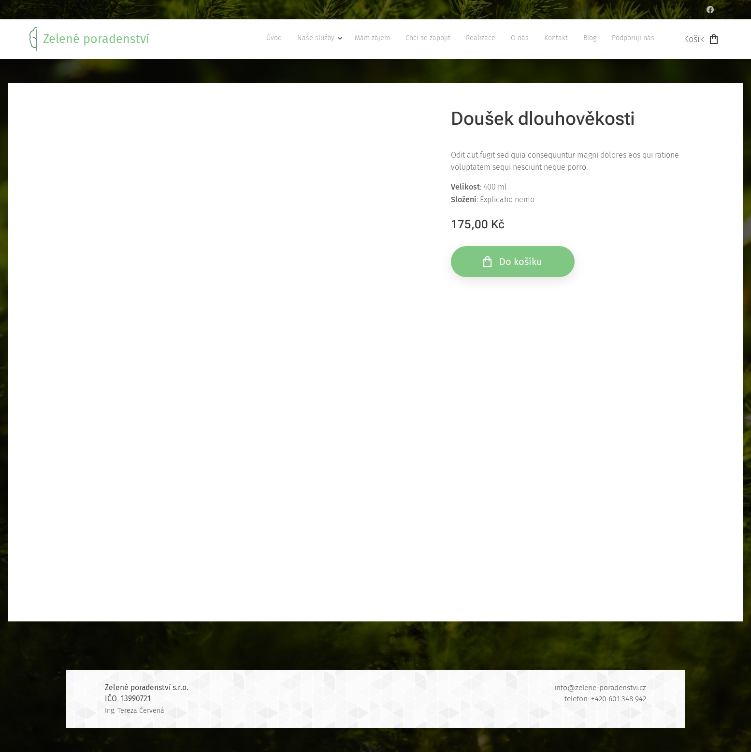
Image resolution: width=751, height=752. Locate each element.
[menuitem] (528, 39)
